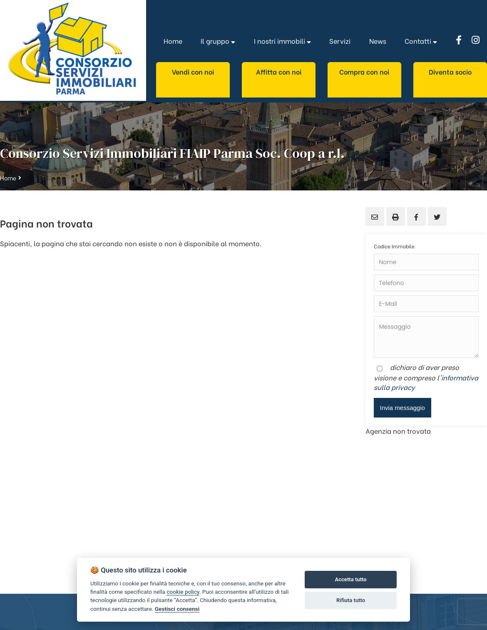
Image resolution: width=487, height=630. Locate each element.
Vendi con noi (193, 71)
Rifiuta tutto (350, 600)
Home (8, 177)
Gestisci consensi (177, 608)
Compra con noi (364, 71)
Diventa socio (450, 71)
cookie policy (182, 591)
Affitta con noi (278, 71)
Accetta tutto (350, 579)
